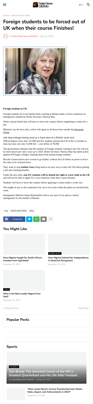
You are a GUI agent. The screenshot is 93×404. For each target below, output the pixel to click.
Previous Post (11, 308)
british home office (21, 15)
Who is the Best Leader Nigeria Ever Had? (22, 295)
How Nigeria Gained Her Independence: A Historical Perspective (68, 259)
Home (6, 15)
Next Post (83, 308)
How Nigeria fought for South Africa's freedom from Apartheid (22, 259)
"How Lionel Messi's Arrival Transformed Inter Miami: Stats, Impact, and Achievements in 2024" (55, 390)
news (31, 210)
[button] (4, 5)
